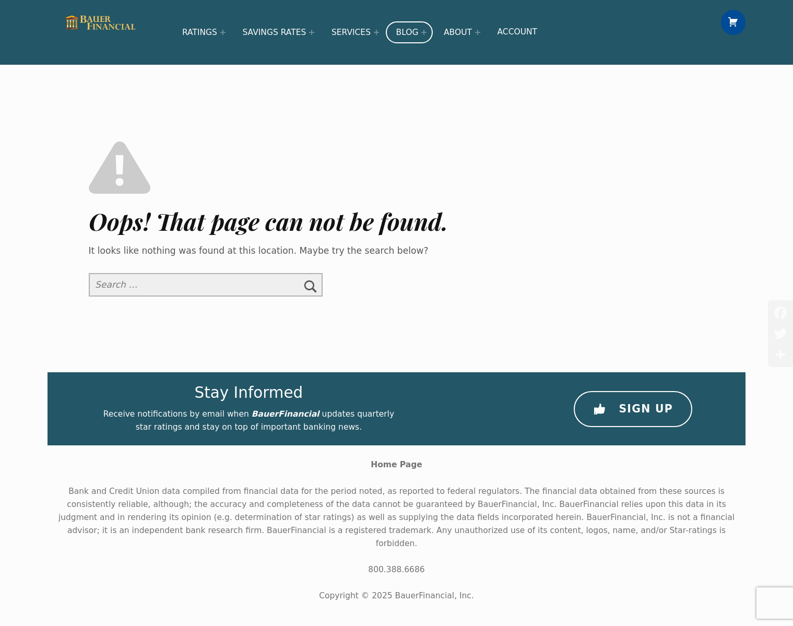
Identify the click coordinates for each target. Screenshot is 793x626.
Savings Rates (274, 32)
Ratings (199, 32)
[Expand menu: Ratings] (223, 32)
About (458, 32)
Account (518, 32)
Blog (407, 32)
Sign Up (633, 409)
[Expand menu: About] (477, 32)
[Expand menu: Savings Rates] (311, 32)
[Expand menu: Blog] (424, 32)
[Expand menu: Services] (376, 32)
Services (351, 32)
